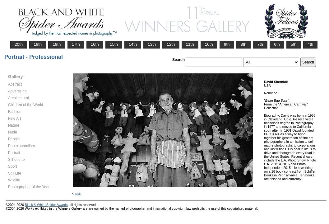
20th (18, 44)
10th (209, 44)
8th (243, 44)
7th (260, 44)
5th (293, 44)
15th (113, 44)
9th (226, 44)
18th (56, 44)
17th (75, 44)
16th (94, 44)
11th (190, 44)
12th (170, 44)
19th (37, 44)
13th (151, 44)
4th (310, 44)
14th (132, 44)
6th (277, 44)
